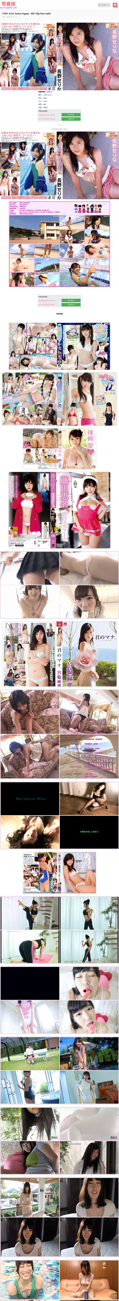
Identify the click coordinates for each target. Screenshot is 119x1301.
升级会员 (71, 119)
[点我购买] (48, 92)
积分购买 (71, 115)
